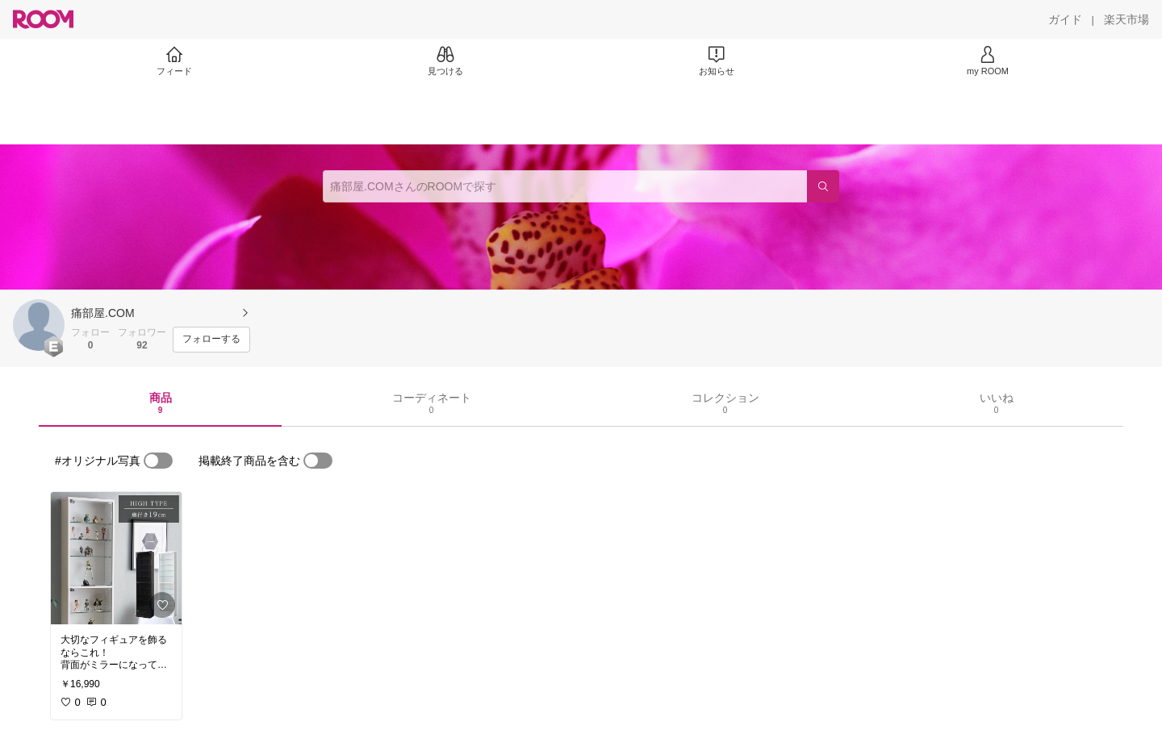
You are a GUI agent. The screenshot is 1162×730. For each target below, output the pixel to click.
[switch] (158, 461)
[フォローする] (211, 339)
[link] (116, 558)
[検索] (823, 186)
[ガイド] (1065, 19)
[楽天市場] (1126, 19)
